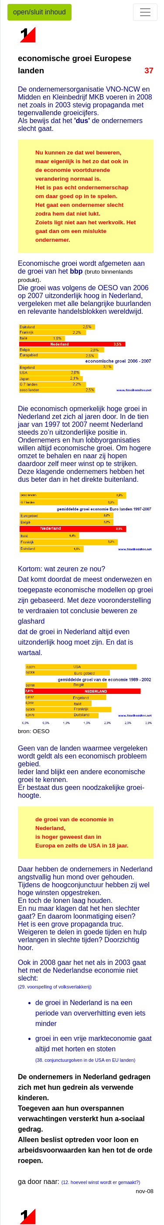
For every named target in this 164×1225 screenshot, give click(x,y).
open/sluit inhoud (39, 12)
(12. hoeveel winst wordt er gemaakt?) (101, 1182)
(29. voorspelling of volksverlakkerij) (55, 986)
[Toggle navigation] (145, 12)
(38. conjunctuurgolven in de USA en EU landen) (85, 1060)
